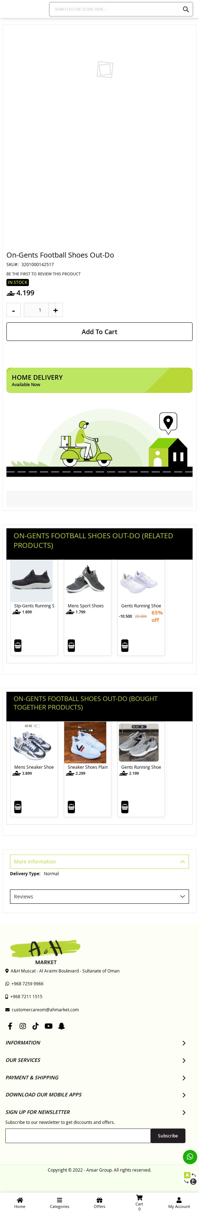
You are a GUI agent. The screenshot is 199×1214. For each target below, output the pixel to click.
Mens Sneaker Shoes (34, 767)
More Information (35, 861)
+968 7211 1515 (23, 996)
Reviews (23, 896)
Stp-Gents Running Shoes (34, 605)
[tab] (99, 863)
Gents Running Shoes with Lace (141, 605)
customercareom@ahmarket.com (42, 1009)
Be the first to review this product (43, 273)
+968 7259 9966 (24, 983)
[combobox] (121, 9)
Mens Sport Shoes (86, 605)
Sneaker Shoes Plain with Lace (88, 767)
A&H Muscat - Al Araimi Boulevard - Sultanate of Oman (62, 971)
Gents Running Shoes (141, 767)
